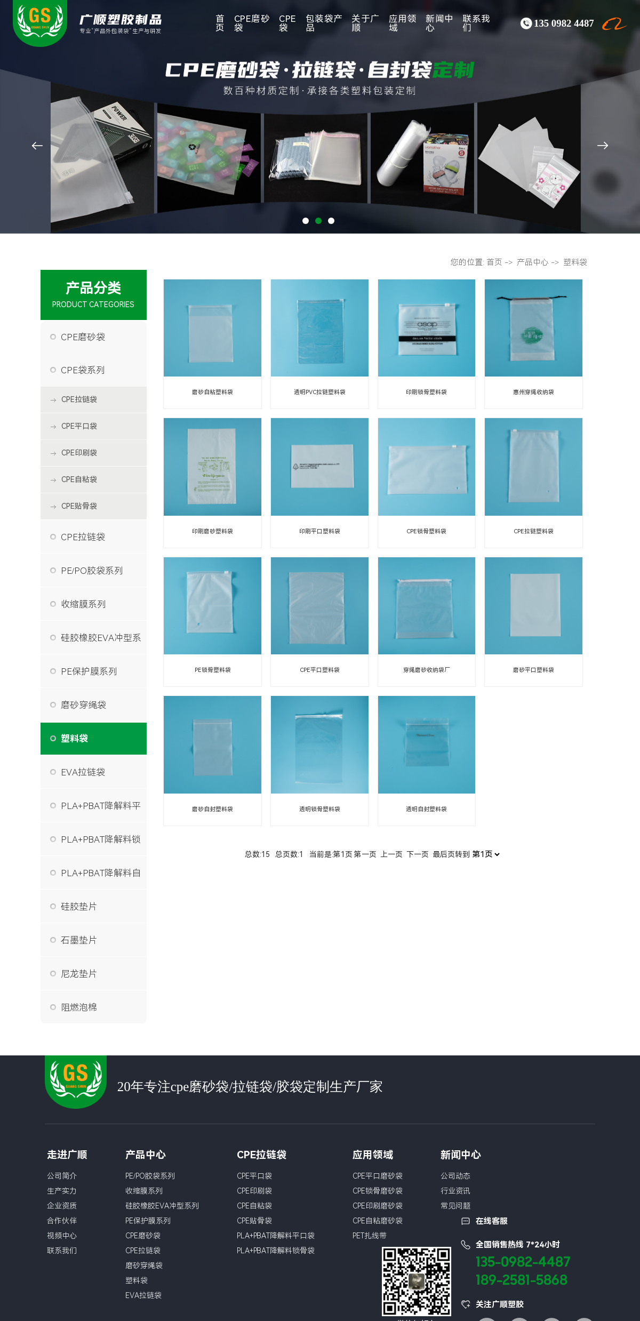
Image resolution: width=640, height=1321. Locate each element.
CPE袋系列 (83, 370)
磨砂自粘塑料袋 (212, 392)
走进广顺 (67, 1155)
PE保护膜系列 (89, 671)
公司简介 (62, 1176)
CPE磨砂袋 (252, 23)
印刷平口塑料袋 (319, 531)
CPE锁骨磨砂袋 (378, 1191)
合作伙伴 (62, 1220)
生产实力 (62, 1191)
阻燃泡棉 (79, 1007)
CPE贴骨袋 (79, 506)
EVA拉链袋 (83, 772)
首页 (220, 23)
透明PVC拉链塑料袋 (320, 392)
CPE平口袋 (79, 426)
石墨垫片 (79, 940)
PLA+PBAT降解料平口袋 (101, 811)
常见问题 (455, 1206)
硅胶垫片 (79, 906)
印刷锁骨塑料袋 (426, 392)
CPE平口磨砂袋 (378, 1176)
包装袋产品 (324, 23)
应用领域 (403, 23)
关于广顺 (365, 23)
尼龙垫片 (79, 973)
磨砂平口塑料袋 (533, 670)
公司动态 (455, 1176)
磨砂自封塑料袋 (212, 809)
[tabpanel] (320, 117)
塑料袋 (74, 738)
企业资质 (62, 1206)
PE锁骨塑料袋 (212, 670)
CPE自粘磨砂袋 (378, 1220)
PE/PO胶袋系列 (92, 570)
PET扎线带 (370, 1235)
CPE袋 (288, 23)
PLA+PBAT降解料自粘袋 (101, 878)
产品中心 (533, 262)
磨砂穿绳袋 (83, 705)
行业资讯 (455, 1191)
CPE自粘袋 (79, 479)
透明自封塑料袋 (426, 809)
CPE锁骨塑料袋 (426, 531)
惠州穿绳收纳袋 (533, 392)
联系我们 (476, 23)
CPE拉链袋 (79, 399)
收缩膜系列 (83, 604)
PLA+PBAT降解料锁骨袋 (101, 844)
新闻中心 (440, 23)
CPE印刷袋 (79, 453)
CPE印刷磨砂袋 (378, 1206)
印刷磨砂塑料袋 (212, 531)
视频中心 (62, 1235)
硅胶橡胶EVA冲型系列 (101, 643)
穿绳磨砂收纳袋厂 (426, 670)
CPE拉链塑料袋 (533, 531)
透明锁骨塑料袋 (319, 809)
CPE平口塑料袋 (319, 670)
